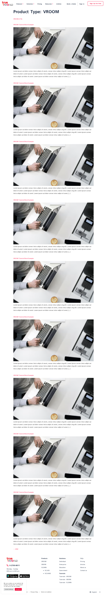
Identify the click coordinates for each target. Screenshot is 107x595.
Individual (62, 562)
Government (63, 571)
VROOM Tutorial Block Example (23, 25)
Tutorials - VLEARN (65, 583)
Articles (82, 565)
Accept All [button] (18, 589)
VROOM (43, 562)
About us (83, 568)
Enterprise (62, 565)
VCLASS (47, 571)
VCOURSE (48, 574)
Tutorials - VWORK (65, 580)
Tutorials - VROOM (65, 577)
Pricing (82, 562)
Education (62, 568)
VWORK (43, 565)
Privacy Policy (34, 592)
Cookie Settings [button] (9, 589)
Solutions (62, 559)
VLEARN (44, 568)
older (15, 549)
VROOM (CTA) (17, 19)
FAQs (82, 559)
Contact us (83, 571)
